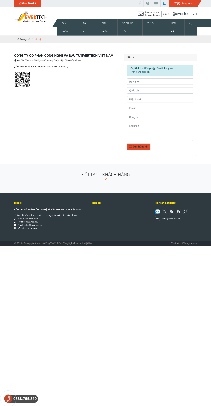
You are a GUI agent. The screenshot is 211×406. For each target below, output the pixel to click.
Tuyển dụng (150, 27)
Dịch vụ (85, 27)
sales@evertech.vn (180, 13)
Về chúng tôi (127, 27)
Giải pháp (104, 27)
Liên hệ (173, 27)
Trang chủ (23, 39)
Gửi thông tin (138, 146)
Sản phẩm (65, 27)
